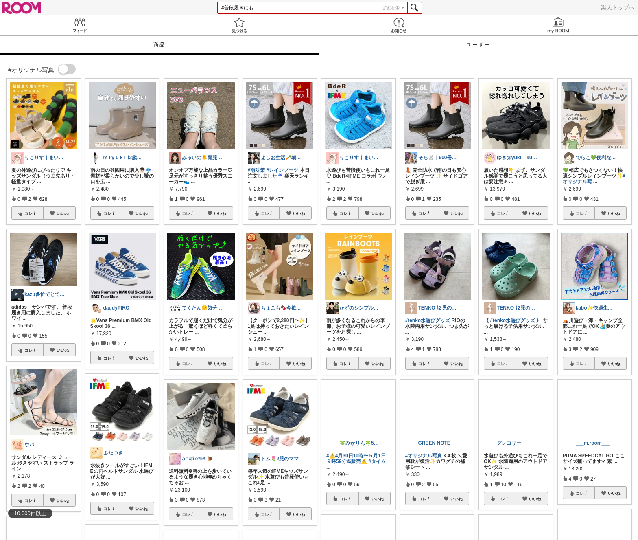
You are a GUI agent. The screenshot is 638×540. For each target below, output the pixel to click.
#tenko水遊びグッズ (427, 320)
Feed (80, 25)
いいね (63, 213)
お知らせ (398, 25)
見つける (239, 25)
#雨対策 (256, 170)
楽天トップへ (618, 7)
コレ (30, 213)
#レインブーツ (283, 170)
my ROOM (558, 25)
